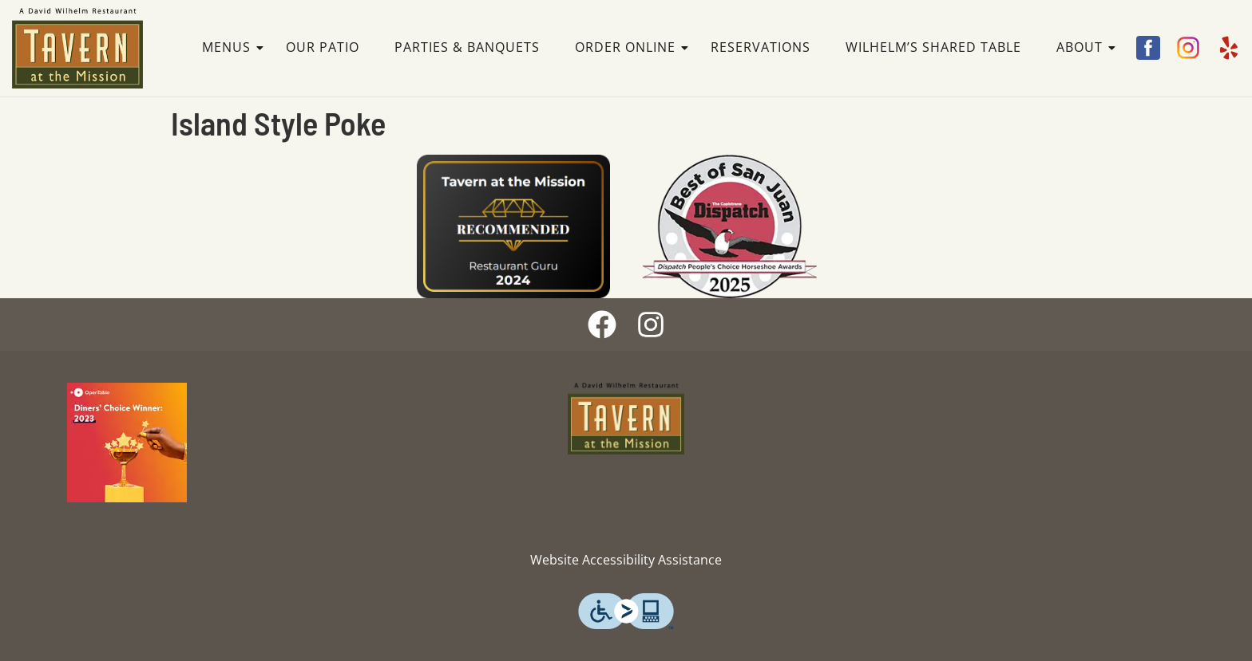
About (1084, 47)
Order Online (630, 47)
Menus (231, 47)
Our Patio (322, 47)
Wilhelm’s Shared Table (933, 47)
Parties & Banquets (467, 47)
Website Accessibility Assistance (626, 560)
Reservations (760, 47)
